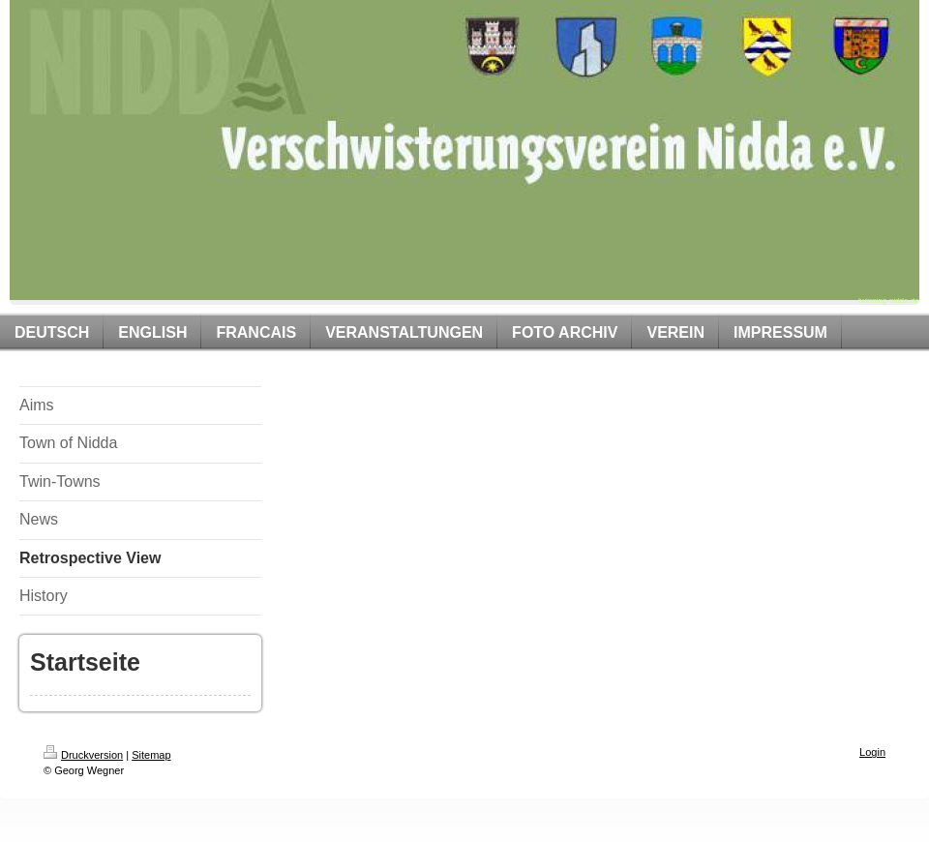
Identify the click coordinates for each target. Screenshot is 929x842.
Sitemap (151, 755)
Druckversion (83, 755)
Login (872, 752)
